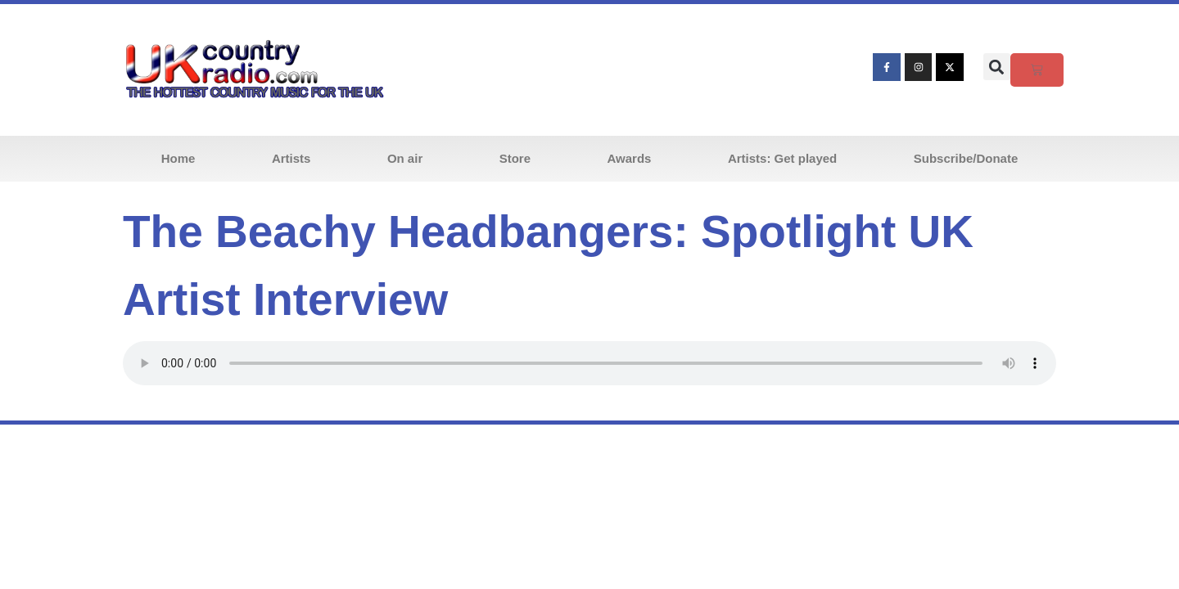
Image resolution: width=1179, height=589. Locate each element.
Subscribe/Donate (966, 158)
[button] (996, 66)
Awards (630, 158)
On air (404, 158)
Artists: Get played (782, 158)
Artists (291, 158)
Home (178, 158)
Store (515, 158)
